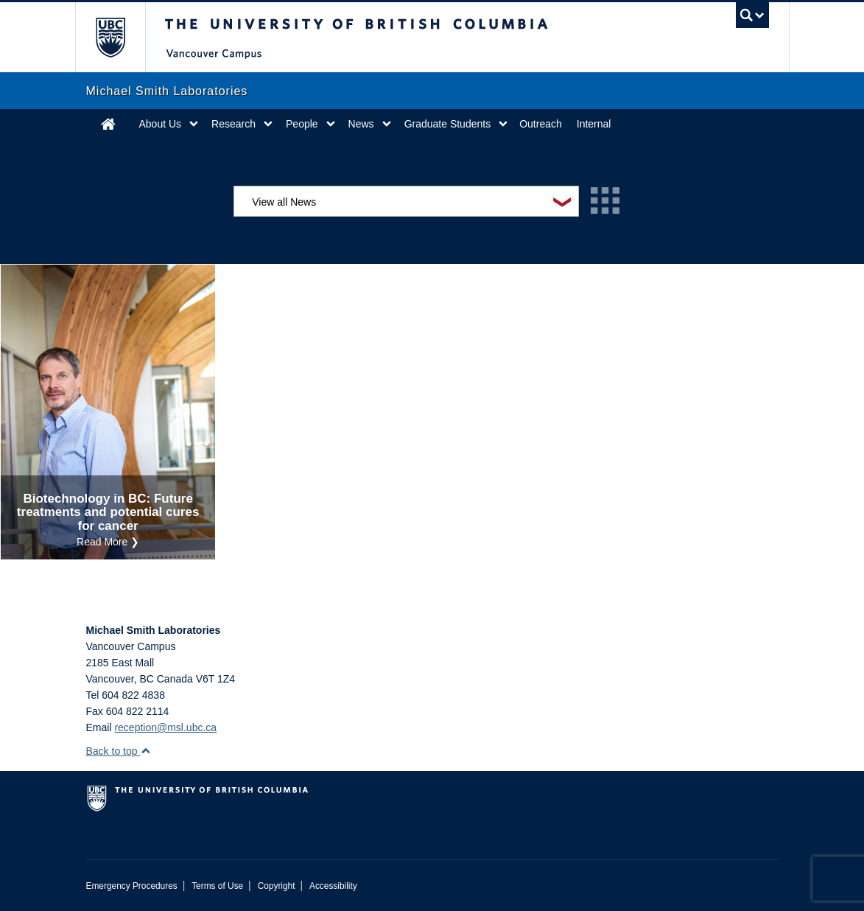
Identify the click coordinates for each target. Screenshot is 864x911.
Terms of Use (217, 886)
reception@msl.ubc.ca (165, 727)
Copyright (276, 886)
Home (108, 124)
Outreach (540, 124)
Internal (594, 124)
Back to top (119, 751)
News (361, 124)
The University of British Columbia (121, 37)
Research (233, 124)
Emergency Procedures (132, 886)
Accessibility (333, 886)
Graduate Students (447, 124)
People (302, 124)
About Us (160, 124)
